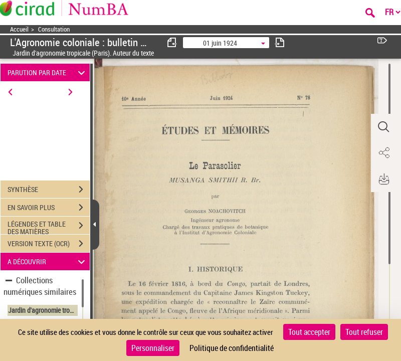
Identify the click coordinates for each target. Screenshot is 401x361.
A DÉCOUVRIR (48, 261)
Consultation (54, 29)
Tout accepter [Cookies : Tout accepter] (309, 331)
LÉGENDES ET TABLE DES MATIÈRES (49, 227)
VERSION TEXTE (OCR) (49, 244)
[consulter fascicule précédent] (172, 42)
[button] (383, 127)
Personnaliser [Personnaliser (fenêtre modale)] (152, 347)
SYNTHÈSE (49, 190)
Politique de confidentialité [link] (231, 347)
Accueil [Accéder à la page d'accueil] (19, 29)
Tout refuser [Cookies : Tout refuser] (364, 331)
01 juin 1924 (220, 43)
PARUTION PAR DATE (48, 72)
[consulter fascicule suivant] (279, 42)
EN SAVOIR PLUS (49, 208)
